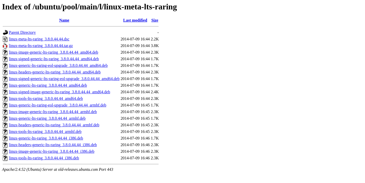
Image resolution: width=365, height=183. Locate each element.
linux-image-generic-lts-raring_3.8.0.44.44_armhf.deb (53, 112)
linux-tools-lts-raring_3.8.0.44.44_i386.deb (44, 158)
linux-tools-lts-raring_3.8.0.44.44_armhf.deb (45, 131)
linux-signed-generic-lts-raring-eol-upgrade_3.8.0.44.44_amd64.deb (64, 79)
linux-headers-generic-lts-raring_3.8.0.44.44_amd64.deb (55, 72)
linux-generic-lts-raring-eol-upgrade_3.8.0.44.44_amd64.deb (58, 65)
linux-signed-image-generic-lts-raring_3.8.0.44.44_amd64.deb (59, 92)
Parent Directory (22, 32)
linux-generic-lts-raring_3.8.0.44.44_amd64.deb (48, 85)
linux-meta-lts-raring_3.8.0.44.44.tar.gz (41, 45)
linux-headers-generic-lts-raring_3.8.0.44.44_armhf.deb (54, 125)
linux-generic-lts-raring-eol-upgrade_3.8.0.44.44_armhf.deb (57, 105)
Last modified (135, 20)
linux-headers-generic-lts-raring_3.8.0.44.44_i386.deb (53, 145)
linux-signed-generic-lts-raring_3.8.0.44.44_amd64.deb (54, 59)
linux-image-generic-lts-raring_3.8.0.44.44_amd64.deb (53, 52)
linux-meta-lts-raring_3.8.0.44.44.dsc (39, 39)
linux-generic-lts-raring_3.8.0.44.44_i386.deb (46, 138)
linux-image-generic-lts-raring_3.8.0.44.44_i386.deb (51, 151)
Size (154, 20)
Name (64, 20)
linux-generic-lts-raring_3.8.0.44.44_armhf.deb (47, 118)
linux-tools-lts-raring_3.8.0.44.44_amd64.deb (46, 98)
